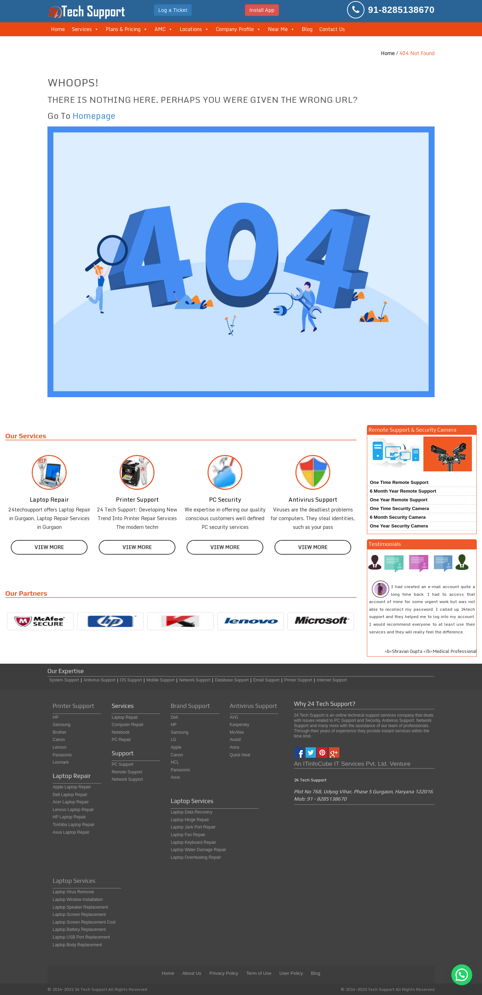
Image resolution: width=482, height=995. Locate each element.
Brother (59, 732)
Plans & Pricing (123, 29)
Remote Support (127, 772)
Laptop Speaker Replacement (80, 907)
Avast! (235, 739)
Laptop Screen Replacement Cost (84, 922)
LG (173, 739)
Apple (176, 747)
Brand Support (190, 705)
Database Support (232, 680)
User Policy (291, 973)
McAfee (237, 732)
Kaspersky (239, 724)
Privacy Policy (223, 973)
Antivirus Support (99, 680)
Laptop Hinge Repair (190, 819)
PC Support (122, 764)
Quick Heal (240, 755)
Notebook (120, 732)
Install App (261, 10)
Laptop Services (74, 880)
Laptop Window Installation (78, 899)
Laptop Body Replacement (77, 944)
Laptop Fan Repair (188, 834)
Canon (59, 739)
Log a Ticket (172, 10)
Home (58, 29)
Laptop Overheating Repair (196, 857)
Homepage (94, 115)
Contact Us (332, 29)
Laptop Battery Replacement (79, 929)
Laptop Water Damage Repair (198, 849)
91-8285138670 (401, 10)
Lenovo (59, 747)
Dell (174, 717)
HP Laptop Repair (69, 817)
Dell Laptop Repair (70, 794)
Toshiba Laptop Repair (74, 824)
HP (56, 717)
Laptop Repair (125, 717)
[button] (461, 974)
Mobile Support (160, 680)
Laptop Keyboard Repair (193, 842)
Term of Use (258, 973)
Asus (175, 777)
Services (82, 29)
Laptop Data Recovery (191, 812)
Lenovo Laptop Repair (73, 809)
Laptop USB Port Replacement (81, 937)
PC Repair (121, 739)
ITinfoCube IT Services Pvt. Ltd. (345, 763)
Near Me (278, 29)
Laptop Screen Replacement (79, 914)
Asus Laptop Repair (71, 832)
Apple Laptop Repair (72, 787)
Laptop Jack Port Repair (193, 827)
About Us (191, 973)
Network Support (194, 680)
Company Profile (235, 29)
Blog (307, 29)
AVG (234, 717)
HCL (175, 762)
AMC (160, 29)
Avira (234, 747)
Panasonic (62, 755)
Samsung (61, 724)
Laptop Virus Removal (73, 891)
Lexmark (61, 762)
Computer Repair (127, 724)
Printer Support (298, 680)
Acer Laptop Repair (71, 802)
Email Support (266, 680)
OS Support (131, 680)
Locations (191, 29)
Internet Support (332, 680)
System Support (64, 680)
